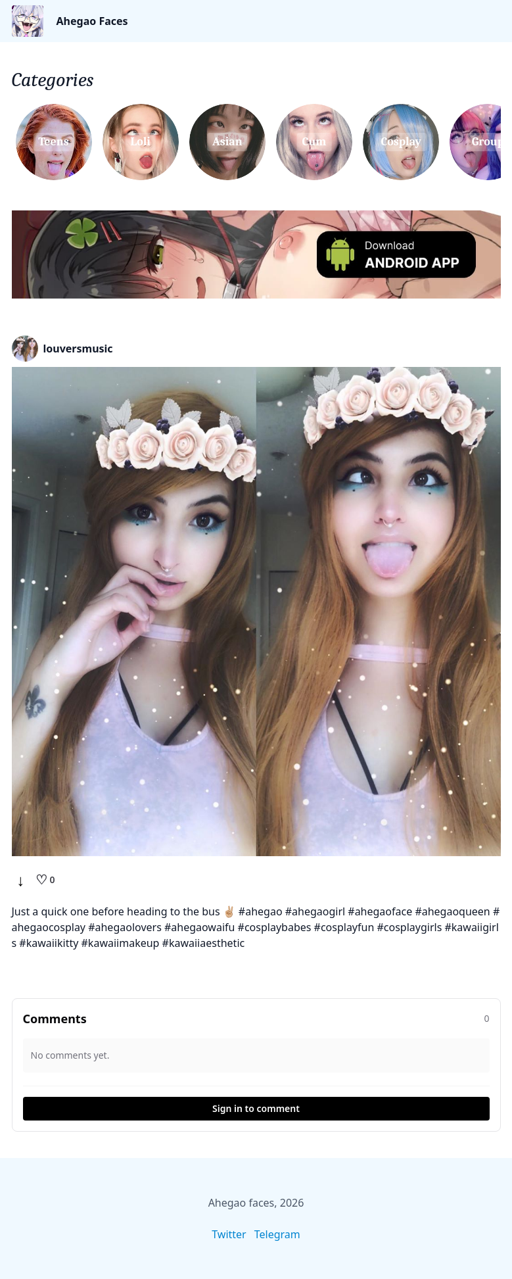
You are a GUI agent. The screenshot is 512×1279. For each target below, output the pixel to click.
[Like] (45, 879)
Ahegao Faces (92, 21)
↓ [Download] (21, 880)
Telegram (277, 1234)
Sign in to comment (256, 1108)
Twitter (229, 1234)
